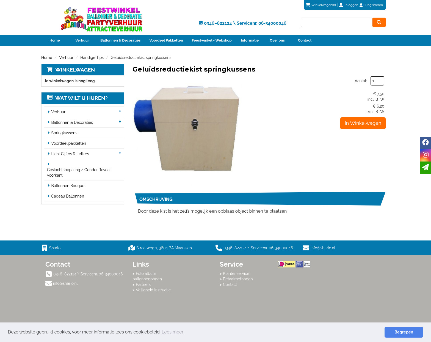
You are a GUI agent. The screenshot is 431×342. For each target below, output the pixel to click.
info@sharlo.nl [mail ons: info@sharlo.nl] (65, 283)
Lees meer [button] (172, 332)
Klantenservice (236, 273)
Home (54, 40)
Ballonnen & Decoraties (120, 40)
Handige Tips (92, 57)
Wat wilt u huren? (77, 98)
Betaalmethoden (238, 279)
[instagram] (425, 155)
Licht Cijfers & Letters (70, 154)
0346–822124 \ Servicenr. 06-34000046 (254, 248)
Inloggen (351, 5)
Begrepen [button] (403, 332)
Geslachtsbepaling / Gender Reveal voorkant (78, 172)
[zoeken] (379, 22)
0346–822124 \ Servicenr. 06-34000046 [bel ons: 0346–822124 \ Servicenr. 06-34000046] (88, 274)
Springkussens (64, 133)
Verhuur (82, 40)
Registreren (374, 5)
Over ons (277, 40)
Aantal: (361, 81)
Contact (304, 40)
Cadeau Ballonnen (67, 196)
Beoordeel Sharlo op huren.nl (300, 298)
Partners (143, 284)
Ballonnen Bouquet (68, 186)
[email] (425, 168)
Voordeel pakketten (68, 143)
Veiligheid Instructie (153, 290)
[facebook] (425, 143)
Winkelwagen (75, 70)
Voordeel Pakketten (166, 40)
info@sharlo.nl (323, 248)
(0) (321, 5)
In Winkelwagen (363, 123)
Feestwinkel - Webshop (212, 40)
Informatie (250, 40)
